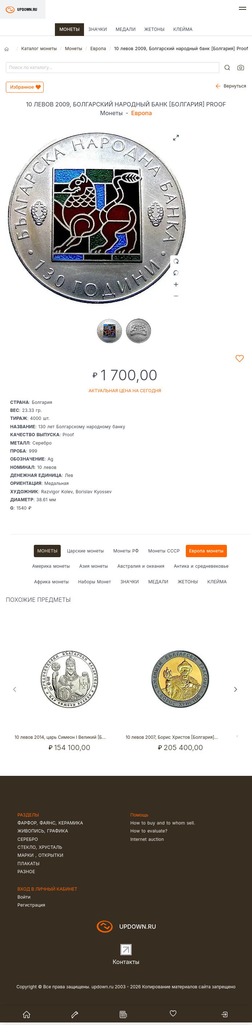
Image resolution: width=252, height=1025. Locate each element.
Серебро (27, 839)
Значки (97, 29)
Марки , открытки (40, 855)
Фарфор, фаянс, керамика (50, 823)
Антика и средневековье (201, 566)
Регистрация (31, 905)
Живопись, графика (42, 831)
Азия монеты (93, 566)
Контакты (126, 961)
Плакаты (28, 863)
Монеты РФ (126, 551)
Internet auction (147, 839)
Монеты (69, 29)
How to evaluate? (149, 831)
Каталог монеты (39, 48)
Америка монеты (51, 566)
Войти (24, 897)
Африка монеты (51, 581)
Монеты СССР (164, 551)
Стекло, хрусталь (39, 847)
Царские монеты (85, 551)
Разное (26, 871)
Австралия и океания (140, 566)
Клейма (182, 29)
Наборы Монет (94, 581)
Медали (126, 29)
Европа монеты (206, 551)
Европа (98, 48)
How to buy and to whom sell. (163, 823)
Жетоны (154, 29)
